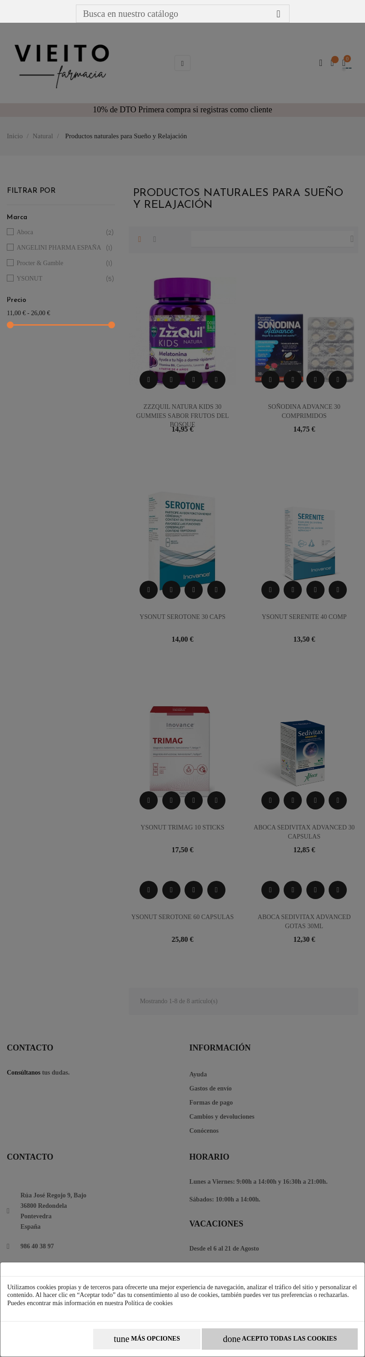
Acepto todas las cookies (280, 1339)
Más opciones (147, 1339)
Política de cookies (149, 1303)
